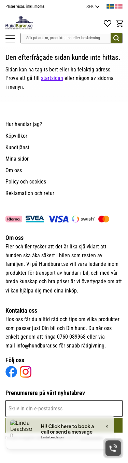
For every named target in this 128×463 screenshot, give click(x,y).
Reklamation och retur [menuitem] (29, 193)
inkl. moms (35, 6)
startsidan (52, 78)
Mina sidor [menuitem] (17, 158)
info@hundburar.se (37, 345)
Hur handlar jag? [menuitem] (23, 124)
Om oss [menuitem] (13, 170)
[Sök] (116, 38)
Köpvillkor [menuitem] (16, 136)
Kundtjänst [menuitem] (17, 147)
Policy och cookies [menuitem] (25, 181)
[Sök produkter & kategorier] (71, 38)
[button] (10, 38)
